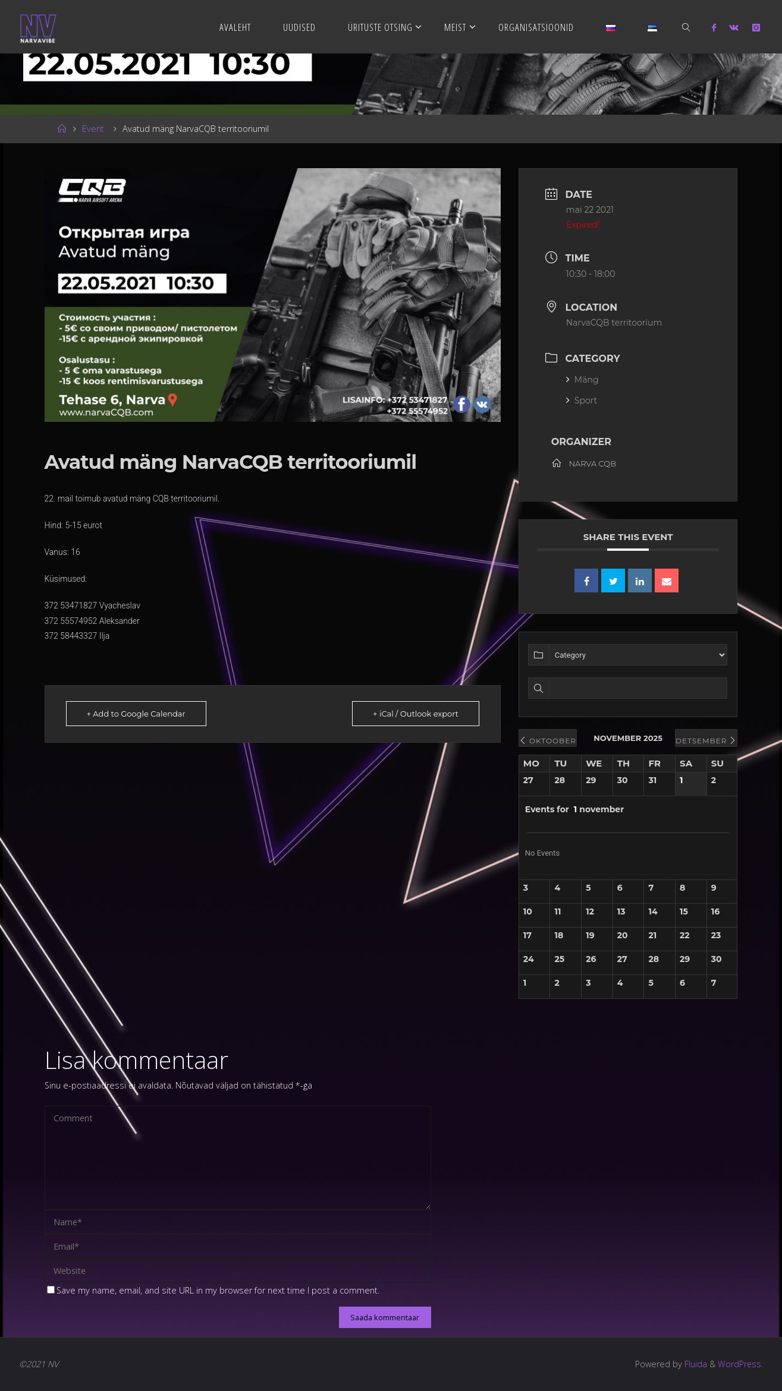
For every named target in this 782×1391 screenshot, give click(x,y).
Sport (581, 400)
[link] (687, 26)
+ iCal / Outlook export (415, 713)
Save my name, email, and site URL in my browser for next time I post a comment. (213, 1290)
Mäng (582, 379)
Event (93, 128)
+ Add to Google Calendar (136, 713)
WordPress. (740, 1364)
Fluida (693, 1364)
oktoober (547, 740)
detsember (706, 740)
